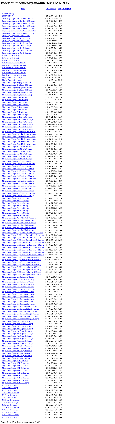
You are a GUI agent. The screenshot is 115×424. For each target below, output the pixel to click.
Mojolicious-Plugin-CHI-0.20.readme (15, 112)
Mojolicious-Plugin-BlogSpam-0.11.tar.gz (17, 90)
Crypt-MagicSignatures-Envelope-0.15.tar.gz (18, 33)
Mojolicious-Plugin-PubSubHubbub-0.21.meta (19, 223)
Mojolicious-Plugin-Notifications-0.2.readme (18, 164)
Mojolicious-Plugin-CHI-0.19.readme (15, 105)
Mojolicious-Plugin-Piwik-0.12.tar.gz (15, 201)
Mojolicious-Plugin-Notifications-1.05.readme (19, 171)
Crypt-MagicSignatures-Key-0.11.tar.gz (16, 38)
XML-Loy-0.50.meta (9, 397)
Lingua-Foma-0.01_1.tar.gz (12, 78)
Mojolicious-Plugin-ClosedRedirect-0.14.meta (18, 137)
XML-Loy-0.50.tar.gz (10, 402)
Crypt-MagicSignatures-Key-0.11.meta (16, 36)
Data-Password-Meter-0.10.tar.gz (14, 75)
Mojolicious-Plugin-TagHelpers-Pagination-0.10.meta (21, 272)
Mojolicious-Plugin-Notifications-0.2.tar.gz (17, 166)
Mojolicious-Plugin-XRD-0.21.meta (15, 365)
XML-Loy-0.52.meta (9, 412)
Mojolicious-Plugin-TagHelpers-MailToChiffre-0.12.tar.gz (23, 250)
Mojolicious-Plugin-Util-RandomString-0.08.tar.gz (20, 314)
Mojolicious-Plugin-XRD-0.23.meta (15, 375)
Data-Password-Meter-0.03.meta (14, 63)
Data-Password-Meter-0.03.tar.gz (14, 65)
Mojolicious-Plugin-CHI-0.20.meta (15, 110)
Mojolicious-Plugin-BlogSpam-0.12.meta (17, 92)
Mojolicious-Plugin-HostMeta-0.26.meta (16, 156)
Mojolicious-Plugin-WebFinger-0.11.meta (17, 331)
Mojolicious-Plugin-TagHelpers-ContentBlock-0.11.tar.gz (23, 235)
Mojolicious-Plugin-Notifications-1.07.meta (18, 183)
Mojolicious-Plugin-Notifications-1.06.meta (18, 176)
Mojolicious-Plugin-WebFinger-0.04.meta (17, 321)
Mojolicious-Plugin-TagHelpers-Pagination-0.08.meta (21, 262)
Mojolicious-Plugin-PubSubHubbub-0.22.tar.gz (19, 230)
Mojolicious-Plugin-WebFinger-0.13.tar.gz (17, 343)
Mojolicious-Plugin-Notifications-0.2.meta (17, 161)
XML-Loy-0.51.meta (9, 405)
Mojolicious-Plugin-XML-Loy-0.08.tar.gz (17, 348)
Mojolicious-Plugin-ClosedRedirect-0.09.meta (18, 132)
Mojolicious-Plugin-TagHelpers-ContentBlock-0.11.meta (22, 233)
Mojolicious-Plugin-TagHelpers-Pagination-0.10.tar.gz (21, 274)
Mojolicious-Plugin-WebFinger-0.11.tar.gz (17, 334)
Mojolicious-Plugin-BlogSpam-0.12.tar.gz (17, 95)
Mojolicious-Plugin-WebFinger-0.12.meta (17, 336)
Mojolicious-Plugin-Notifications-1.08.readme (19, 193)
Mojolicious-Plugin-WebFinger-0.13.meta (17, 341)
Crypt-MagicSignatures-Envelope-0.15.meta (18, 28)
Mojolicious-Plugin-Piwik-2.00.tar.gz (15, 215)
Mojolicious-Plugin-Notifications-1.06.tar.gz (18, 181)
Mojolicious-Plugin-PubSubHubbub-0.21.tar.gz (19, 225)
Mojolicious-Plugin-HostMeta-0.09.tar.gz (17, 149)
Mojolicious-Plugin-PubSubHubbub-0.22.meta (19, 228)
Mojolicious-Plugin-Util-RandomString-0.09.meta (20, 316)
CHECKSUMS (7, 16)
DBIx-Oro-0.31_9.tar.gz (10, 58)
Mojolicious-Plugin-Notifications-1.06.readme (19, 178)
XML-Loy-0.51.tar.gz (10, 410)
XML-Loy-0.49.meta (9, 390)
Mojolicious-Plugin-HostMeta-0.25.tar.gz (17, 154)
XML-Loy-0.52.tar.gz (10, 417)
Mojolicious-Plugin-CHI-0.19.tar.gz (15, 107)
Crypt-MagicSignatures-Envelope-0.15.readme (19, 31)
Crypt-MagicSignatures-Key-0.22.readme (17, 50)
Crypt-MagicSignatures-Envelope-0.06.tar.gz (18, 21)
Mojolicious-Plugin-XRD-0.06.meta (15, 361)
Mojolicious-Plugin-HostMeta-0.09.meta (16, 146)
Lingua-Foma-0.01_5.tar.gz (12, 80)
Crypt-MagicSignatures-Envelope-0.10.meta (18, 23)
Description (66, 9)
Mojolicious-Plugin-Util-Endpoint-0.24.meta (18, 302)
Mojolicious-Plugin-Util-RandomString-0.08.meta (20, 311)
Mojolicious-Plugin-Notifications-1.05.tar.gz (18, 174)
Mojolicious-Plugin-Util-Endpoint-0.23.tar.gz (18, 299)
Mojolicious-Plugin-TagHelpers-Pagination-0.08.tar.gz (21, 265)
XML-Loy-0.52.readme (10, 415)
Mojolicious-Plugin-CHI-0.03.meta (15, 97)
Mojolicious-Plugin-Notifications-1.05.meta (18, 169)
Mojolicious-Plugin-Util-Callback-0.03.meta (18, 277)
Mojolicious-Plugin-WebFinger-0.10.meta (17, 326)
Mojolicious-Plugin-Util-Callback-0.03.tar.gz (18, 279)
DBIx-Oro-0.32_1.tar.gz (10, 60)
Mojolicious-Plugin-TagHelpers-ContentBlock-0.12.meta (22, 238)
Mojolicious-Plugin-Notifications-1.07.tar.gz (18, 188)
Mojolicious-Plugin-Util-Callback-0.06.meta (18, 282)
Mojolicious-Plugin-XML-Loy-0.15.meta (17, 356)
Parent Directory (8, 14)
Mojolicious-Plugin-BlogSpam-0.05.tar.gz (17, 85)
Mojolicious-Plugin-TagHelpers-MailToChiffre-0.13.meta (23, 252)
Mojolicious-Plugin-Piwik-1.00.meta (15, 208)
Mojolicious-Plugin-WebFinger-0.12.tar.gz (17, 338)
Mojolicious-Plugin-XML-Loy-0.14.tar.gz (17, 353)
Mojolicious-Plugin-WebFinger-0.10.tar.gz (17, 329)
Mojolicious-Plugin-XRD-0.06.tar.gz (15, 363)
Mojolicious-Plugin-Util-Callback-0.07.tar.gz (18, 289)
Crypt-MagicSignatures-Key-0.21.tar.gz (16, 46)
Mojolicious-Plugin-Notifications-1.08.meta (18, 191)
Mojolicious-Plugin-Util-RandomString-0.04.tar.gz (20, 309)
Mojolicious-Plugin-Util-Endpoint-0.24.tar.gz (18, 304)
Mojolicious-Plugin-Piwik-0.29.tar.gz (15, 206)
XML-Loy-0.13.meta (9, 385)
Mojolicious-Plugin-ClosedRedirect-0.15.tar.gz (19, 144)
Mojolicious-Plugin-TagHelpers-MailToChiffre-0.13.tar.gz (23, 255)
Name (23, 9)
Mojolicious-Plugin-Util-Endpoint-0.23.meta (18, 297)
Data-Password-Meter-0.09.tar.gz (14, 70)
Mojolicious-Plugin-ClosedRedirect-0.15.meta (18, 142)
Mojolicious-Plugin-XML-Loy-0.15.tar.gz (17, 358)
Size (60, 9)
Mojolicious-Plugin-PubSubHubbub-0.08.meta (19, 218)
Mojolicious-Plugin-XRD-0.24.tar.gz (15, 383)
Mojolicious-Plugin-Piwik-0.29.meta (15, 203)
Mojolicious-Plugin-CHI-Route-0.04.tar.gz (17, 119)
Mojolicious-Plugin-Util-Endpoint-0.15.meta (18, 292)
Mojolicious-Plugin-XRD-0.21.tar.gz (15, 368)
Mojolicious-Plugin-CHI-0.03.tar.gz (15, 100)
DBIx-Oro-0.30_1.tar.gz (10, 55)
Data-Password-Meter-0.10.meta (14, 73)
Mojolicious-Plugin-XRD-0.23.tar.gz (15, 378)
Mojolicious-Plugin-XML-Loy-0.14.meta (17, 351)
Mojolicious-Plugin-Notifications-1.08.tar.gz (18, 196)
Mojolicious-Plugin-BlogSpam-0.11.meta (17, 87)
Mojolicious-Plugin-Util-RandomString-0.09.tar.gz (20, 319)
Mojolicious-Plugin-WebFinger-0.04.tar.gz (17, 324)
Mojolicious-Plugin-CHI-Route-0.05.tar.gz (17, 124)
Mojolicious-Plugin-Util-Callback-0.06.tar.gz (18, 284)
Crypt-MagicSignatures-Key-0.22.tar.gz (16, 53)
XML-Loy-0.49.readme (10, 393)
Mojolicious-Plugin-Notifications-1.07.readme (19, 186)
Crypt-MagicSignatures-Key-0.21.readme (17, 43)
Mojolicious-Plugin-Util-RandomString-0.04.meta (20, 306)
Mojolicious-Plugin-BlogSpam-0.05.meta (17, 82)
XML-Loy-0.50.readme (10, 400)
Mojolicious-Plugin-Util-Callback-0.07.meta (18, 287)
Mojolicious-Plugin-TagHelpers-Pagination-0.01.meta (21, 257)
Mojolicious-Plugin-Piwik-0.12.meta (15, 198)
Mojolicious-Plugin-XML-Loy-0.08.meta (17, 346)
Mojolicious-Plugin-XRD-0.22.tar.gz (15, 373)
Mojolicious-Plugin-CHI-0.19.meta (15, 102)
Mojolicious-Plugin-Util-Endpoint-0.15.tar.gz (18, 294)
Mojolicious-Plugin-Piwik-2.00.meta (15, 213)
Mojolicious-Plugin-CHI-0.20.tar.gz (15, 114)
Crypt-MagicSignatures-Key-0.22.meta (16, 48)
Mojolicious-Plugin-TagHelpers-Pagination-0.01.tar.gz (21, 260)
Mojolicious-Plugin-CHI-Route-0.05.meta (17, 122)
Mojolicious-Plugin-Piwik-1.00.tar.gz (15, 210)
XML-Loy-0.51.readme (10, 407)
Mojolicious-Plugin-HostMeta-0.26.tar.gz (17, 159)
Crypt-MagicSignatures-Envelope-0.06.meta (18, 18)
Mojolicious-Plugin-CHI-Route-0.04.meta (17, 117)
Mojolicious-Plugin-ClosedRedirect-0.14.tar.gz (19, 139)
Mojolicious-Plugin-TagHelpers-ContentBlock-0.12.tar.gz (23, 240)
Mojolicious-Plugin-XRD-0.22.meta (15, 370)
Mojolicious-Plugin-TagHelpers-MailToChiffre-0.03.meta (23, 242)
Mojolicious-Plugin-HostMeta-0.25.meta (16, 151)
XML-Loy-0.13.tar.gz (10, 388)
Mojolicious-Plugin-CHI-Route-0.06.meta (17, 127)
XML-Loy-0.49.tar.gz (10, 395)
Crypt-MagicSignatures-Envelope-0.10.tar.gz (18, 26)
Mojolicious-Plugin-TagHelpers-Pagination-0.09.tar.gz (21, 270)
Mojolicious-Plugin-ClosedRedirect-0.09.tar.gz (19, 134)
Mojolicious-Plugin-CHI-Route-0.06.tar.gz (17, 129)
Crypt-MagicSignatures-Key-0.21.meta (16, 41)
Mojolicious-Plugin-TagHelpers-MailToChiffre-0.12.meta (23, 247)
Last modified (51, 9)
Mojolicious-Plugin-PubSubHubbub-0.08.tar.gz (19, 220)
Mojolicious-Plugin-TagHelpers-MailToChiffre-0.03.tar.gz (23, 245)
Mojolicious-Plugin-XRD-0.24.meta (15, 380)
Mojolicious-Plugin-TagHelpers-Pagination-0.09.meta (21, 267)
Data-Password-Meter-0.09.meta (14, 68)
